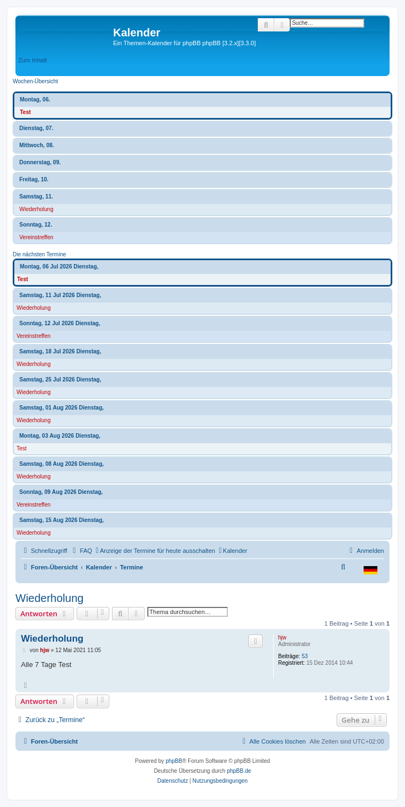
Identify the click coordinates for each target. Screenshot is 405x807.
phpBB (174, 761)
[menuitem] (81, 550)
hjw (282, 637)
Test (25, 112)
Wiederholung (36, 209)
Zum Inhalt (32, 60)
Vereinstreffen (36, 237)
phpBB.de (239, 771)
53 (305, 656)
